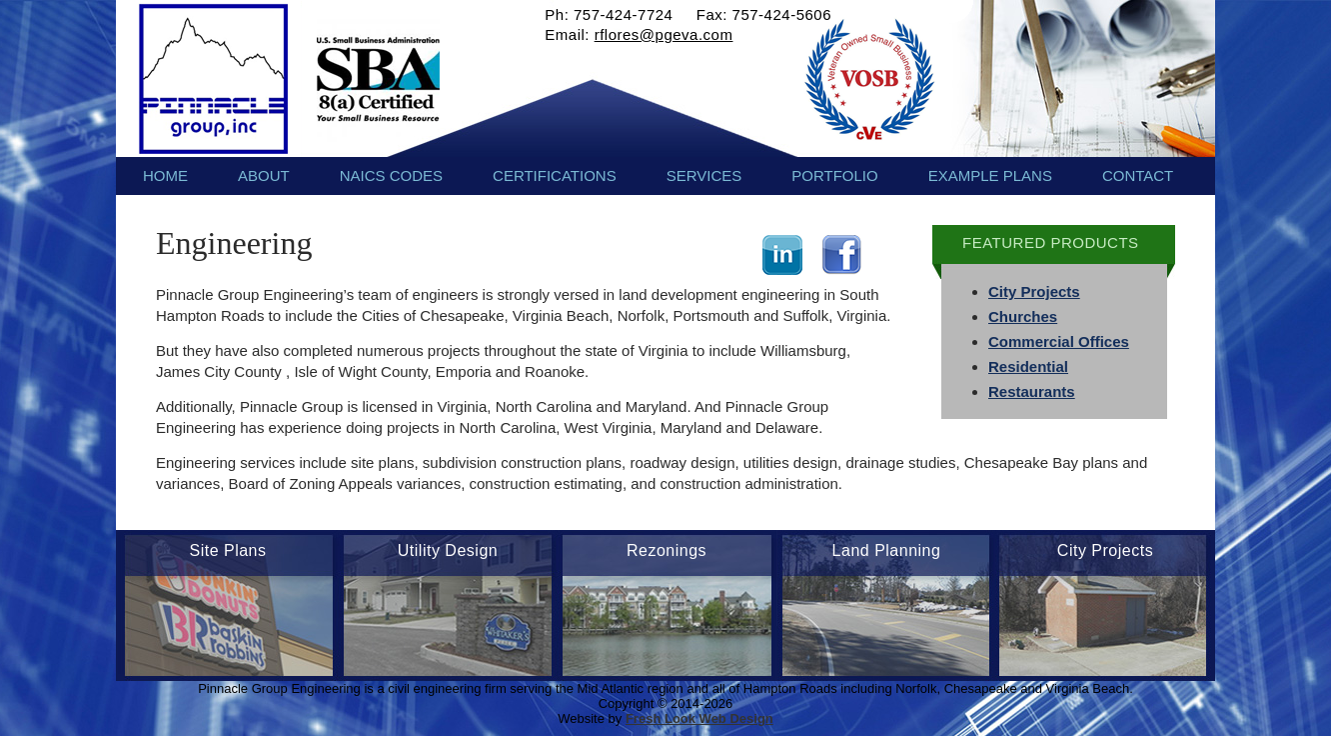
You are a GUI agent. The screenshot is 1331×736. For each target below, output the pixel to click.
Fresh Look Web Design (699, 718)
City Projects (1034, 291)
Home (165, 175)
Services (704, 175)
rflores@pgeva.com (664, 34)
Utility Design (448, 550)
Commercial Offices (1058, 341)
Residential (1028, 366)
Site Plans (227, 550)
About (264, 175)
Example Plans (990, 175)
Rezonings (666, 550)
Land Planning (886, 550)
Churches (1022, 316)
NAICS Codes (391, 175)
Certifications (555, 175)
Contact (1137, 175)
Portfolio (834, 175)
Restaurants (1031, 391)
